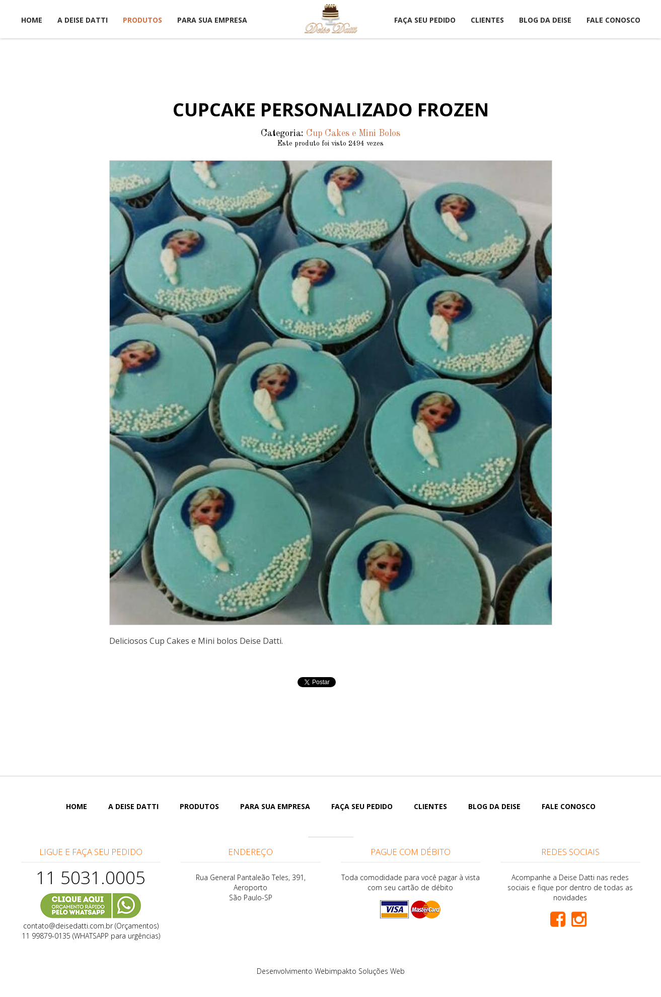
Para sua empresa (212, 20)
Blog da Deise (545, 20)
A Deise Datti (82, 20)
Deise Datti (331, 19)
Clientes (487, 20)
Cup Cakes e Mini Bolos (353, 133)
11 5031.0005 (90, 877)
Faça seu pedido (425, 20)
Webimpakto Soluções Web (360, 971)
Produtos (142, 20)
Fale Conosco (613, 20)
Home (31, 20)
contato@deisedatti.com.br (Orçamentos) (91, 925)
